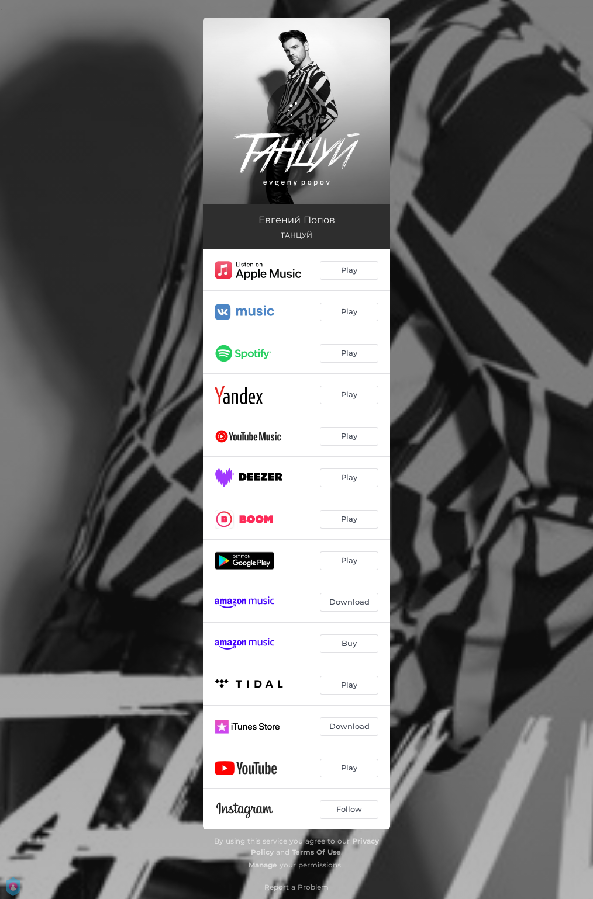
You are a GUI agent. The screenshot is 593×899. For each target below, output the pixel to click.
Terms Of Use (316, 852)
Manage (263, 864)
